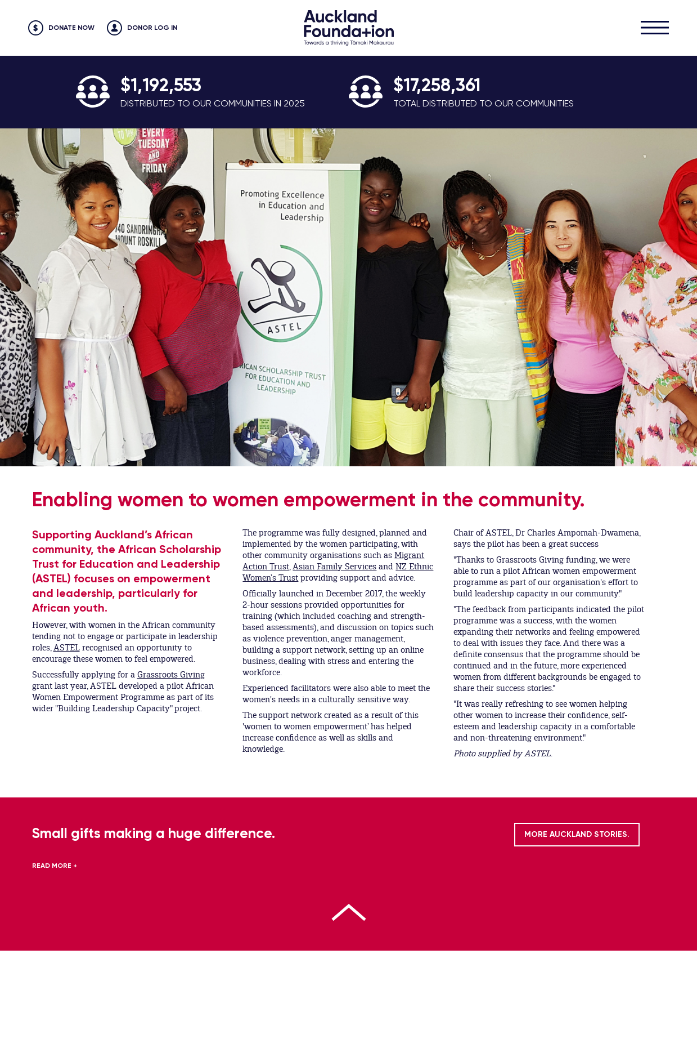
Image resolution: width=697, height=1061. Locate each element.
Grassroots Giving (171, 674)
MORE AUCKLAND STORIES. (576, 834)
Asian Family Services (334, 566)
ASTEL (66, 647)
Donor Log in (152, 28)
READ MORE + (54, 866)
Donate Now (71, 28)
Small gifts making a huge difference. (153, 833)
